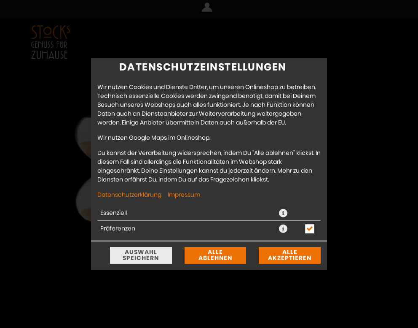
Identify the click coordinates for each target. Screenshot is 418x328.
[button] (283, 213)
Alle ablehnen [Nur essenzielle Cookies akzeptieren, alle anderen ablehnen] (215, 255)
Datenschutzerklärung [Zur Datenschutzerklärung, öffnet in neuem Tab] (129, 195)
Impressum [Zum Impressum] (184, 195)
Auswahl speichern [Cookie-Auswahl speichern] (141, 255)
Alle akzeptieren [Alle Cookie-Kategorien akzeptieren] (289, 255)
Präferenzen (117, 228)
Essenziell (113, 213)
